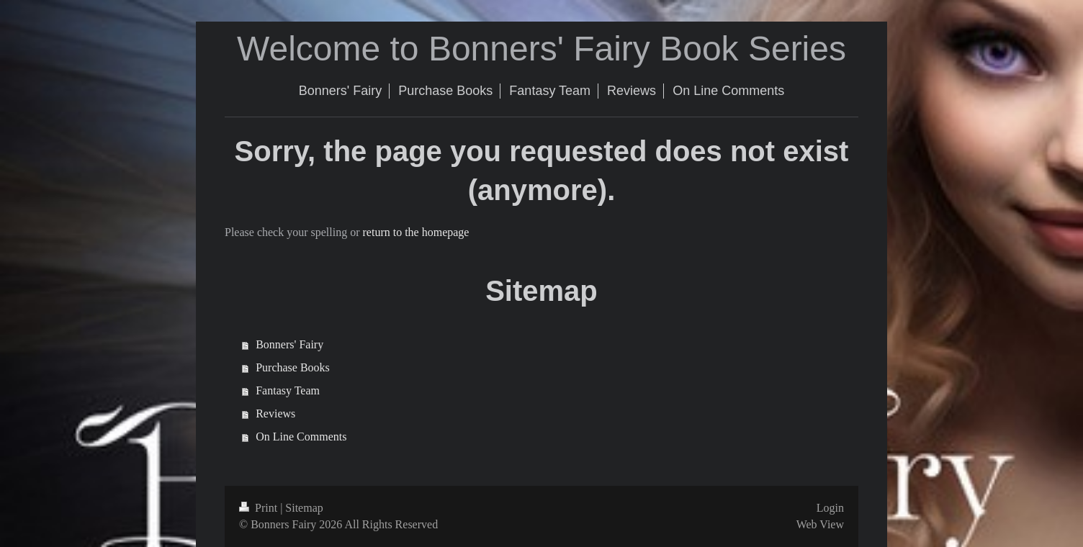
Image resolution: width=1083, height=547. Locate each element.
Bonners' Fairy (289, 344)
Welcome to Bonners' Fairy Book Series (541, 49)
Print (259, 508)
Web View (820, 524)
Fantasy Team (288, 390)
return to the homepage (416, 232)
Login (830, 508)
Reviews (275, 413)
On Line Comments (301, 436)
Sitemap (304, 508)
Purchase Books (293, 367)
